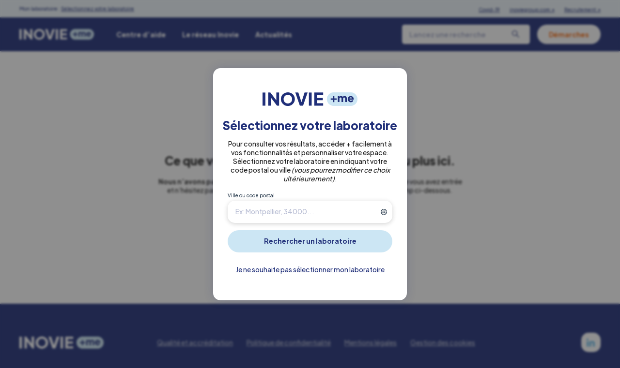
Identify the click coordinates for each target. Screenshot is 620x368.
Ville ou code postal (251, 195)
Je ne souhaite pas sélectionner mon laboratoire (310, 269)
